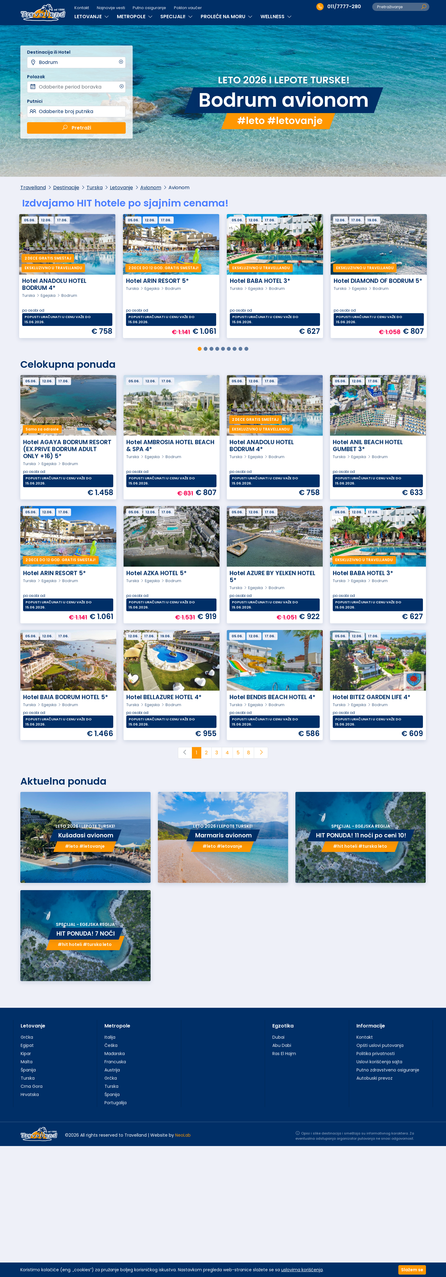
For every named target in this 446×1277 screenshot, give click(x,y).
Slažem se (412, 1270)
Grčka (27, 1037)
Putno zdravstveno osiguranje (387, 1070)
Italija (109, 1037)
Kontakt (81, 7)
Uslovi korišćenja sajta (379, 1062)
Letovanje (121, 187)
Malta (26, 1062)
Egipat (27, 1045)
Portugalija (115, 1103)
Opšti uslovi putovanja (379, 1045)
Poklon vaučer (188, 7)
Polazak (36, 77)
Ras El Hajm (284, 1054)
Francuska (115, 1062)
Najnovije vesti (111, 7)
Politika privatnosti (375, 1054)
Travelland (33, 187)
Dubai (278, 1037)
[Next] (261, 753)
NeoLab (183, 1135)
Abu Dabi (281, 1045)
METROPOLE (135, 16)
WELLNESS (276, 16)
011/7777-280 (338, 6)
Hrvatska (30, 1094)
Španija (28, 1070)
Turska (95, 187)
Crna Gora (32, 1086)
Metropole (117, 1025)
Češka (110, 1045)
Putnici (35, 101)
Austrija (112, 1070)
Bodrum (48, 62)
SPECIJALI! (176, 16)
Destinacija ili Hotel (48, 52)
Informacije (370, 1025)
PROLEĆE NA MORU (227, 16)
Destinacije (66, 187)
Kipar (26, 1054)
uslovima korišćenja (302, 1270)
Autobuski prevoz (374, 1078)
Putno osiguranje (149, 7)
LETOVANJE (91, 16)
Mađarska (114, 1054)
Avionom (150, 187)
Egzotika (283, 1025)
